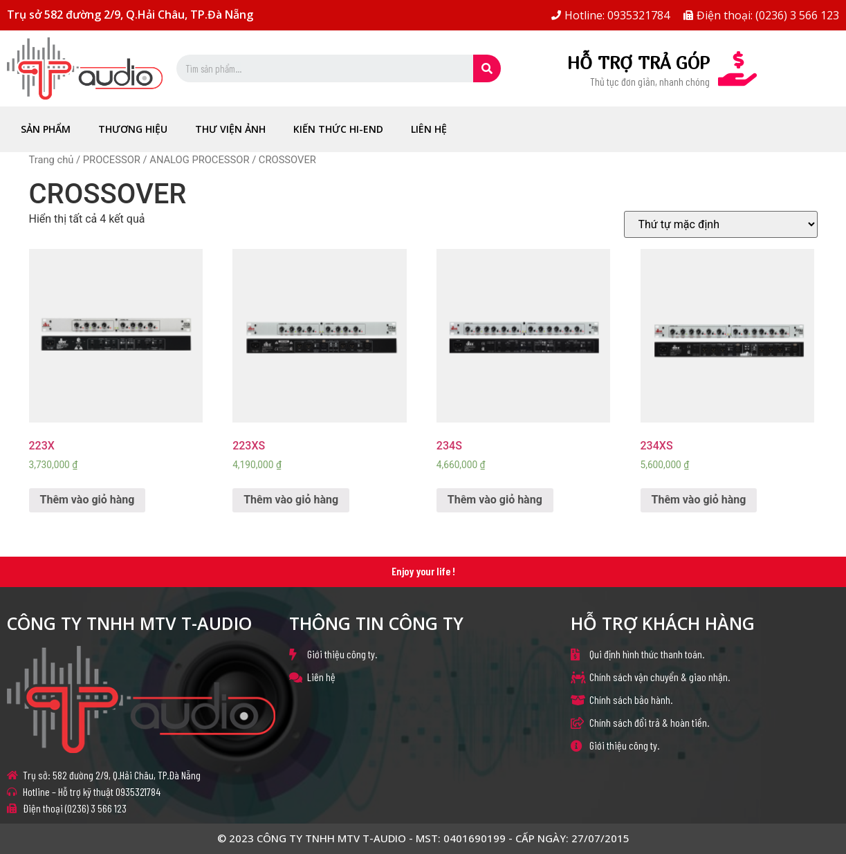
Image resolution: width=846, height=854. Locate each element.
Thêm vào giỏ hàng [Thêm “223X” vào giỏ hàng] (87, 499)
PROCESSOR (111, 160)
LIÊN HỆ (429, 129)
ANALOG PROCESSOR (199, 160)
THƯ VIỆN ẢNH (230, 129)
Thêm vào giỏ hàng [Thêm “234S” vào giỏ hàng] (495, 499)
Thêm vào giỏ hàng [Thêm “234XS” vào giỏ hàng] (699, 499)
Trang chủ (51, 160)
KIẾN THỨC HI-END (338, 129)
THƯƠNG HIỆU (132, 129)
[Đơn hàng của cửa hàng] (721, 224)
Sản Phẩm (46, 129)
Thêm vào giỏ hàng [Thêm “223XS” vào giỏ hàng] (290, 499)
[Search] (487, 68)
